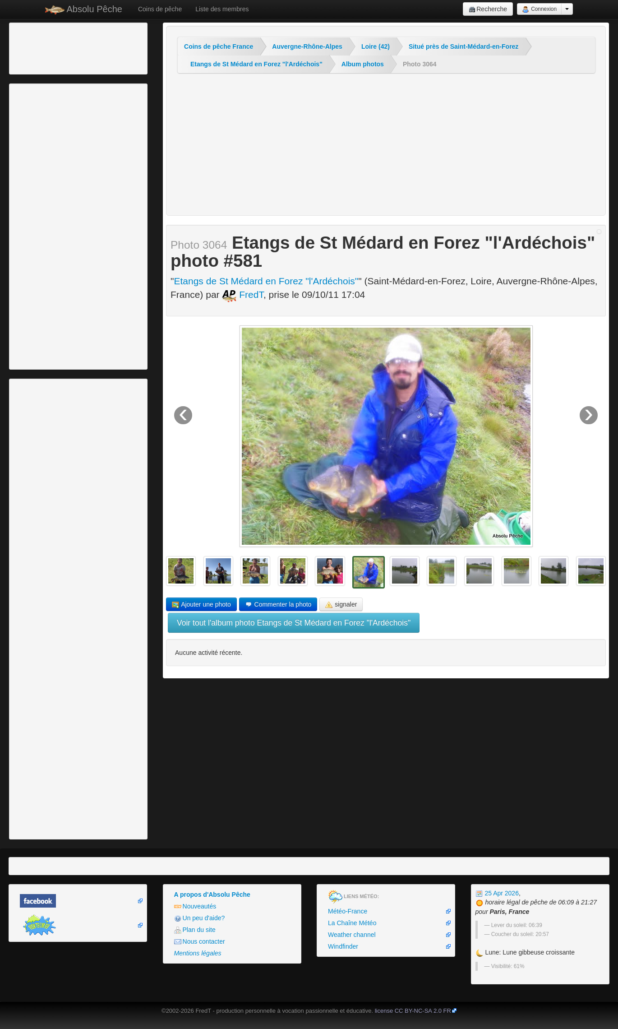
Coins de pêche (160, 9)
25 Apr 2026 (497, 893)
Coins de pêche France (218, 46)
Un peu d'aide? (199, 918)
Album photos (362, 64)
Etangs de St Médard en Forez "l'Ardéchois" (256, 64)
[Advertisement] (60, 47)
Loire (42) (375, 46)
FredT (242, 294)
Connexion (539, 9)
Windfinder (343, 946)
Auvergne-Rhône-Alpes (307, 46)
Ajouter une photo (201, 604)
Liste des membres (222, 9)
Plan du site (195, 930)
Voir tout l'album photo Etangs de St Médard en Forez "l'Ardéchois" (293, 622)
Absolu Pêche (83, 9)
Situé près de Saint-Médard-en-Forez (463, 46)
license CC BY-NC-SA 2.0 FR (413, 1010)
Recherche (488, 9)
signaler (341, 604)
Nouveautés (195, 906)
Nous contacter (199, 942)
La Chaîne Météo (352, 923)
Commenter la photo (278, 604)
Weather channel (352, 934)
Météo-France (347, 911)
